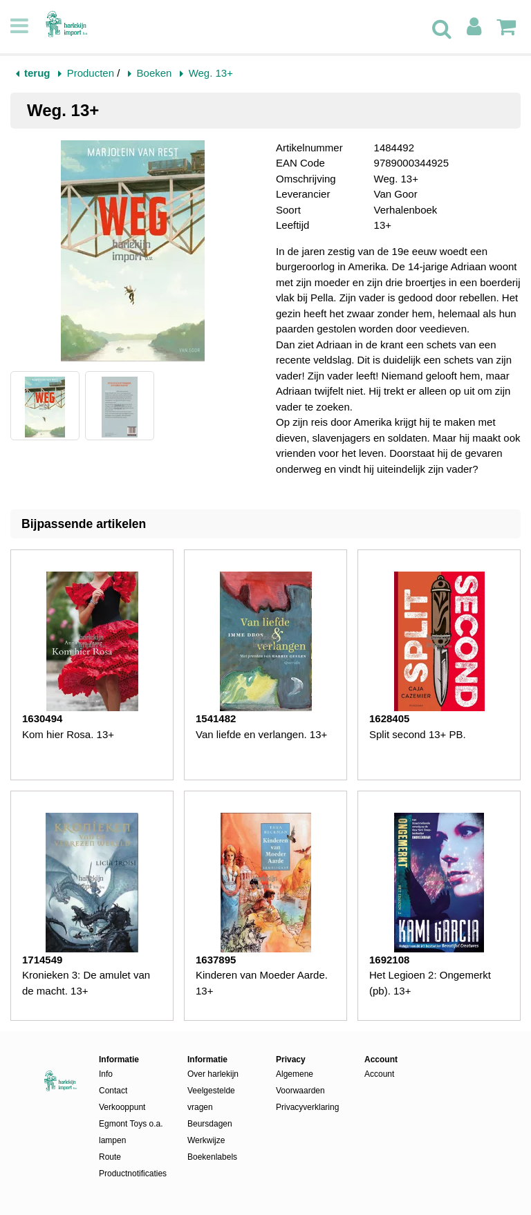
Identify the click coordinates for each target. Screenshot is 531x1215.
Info (106, 1074)
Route (110, 1157)
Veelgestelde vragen (211, 1099)
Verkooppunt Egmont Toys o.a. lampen (131, 1123)
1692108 (389, 960)
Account (379, 1074)
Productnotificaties (133, 1173)
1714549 (42, 960)
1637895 (216, 960)
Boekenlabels (212, 1157)
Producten (90, 73)
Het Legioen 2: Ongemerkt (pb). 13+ (430, 983)
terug (37, 73)
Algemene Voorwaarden (300, 1082)
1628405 (389, 718)
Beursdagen (209, 1124)
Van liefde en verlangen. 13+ (261, 734)
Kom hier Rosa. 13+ (68, 734)
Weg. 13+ (211, 73)
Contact (113, 1090)
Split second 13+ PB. (417, 734)
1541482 (216, 718)
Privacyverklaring (307, 1107)
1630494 (42, 718)
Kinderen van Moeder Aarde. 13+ (262, 983)
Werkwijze (206, 1140)
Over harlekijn (213, 1074)
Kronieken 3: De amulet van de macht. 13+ (86, 983)
